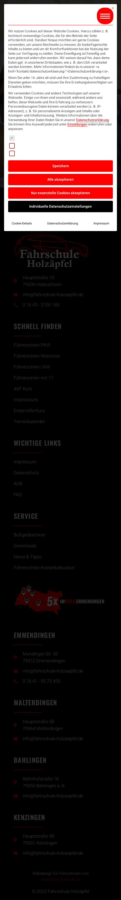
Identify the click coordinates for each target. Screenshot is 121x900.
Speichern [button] (60, 166)
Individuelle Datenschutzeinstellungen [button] (60, 206)
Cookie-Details (22, 223)
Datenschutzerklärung (92, 120)
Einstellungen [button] (77, 124)
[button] (105, 16)
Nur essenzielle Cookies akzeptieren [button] (60, 193)
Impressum (101, 223)
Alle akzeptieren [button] (60, 179)
